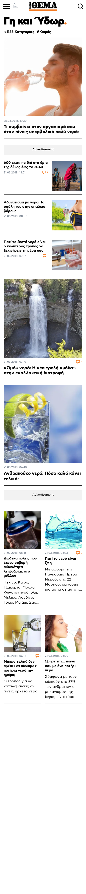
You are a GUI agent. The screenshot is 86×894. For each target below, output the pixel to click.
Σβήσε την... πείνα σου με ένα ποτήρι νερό (60, 666)
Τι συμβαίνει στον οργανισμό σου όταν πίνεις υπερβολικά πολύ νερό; (41, 129)
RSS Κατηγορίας (19, 32)
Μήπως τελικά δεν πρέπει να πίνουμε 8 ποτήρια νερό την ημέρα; (20, 668)
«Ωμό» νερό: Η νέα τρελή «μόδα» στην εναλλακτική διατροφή (40, 370)
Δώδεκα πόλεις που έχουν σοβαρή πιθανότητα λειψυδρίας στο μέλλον (20, 567)
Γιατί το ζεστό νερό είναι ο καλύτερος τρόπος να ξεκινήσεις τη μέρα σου (25, 246)
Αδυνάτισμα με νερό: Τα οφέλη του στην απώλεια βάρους (24, 206)
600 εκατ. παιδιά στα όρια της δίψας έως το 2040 (26, 165)
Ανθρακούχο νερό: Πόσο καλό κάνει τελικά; (42, 476)
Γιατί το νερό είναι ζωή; (60, 560)
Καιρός (45, 32)
